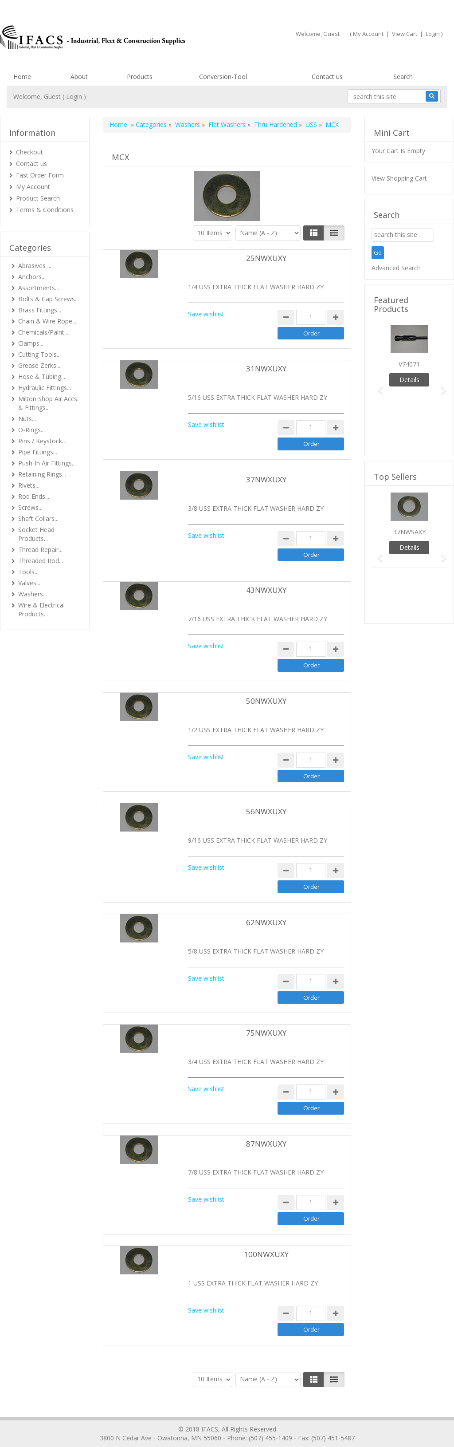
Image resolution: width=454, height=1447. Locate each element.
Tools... (28, 572)
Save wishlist (206, 314)
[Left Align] (313, 233)
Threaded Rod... (40, 560)
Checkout (29, 152)
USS (311, 124)
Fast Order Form (40, 175)
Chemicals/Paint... (43, 332)
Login (433, 34)
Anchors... (32, 276)
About (79, 76)
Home (22, 76)
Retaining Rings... (42, 474)
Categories (151, 124)
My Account (368, 34)
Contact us (327, 76)
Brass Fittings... (39, 310)
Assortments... (38, 288)
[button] (377, 386)
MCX (332, 124)
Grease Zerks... (39, 365)
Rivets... (28, 485)
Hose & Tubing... (41, 376)
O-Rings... (31, 430)
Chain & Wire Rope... (47, 321)
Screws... (30, 507)
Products (140, 76)
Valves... (29, 583)
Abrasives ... (34, 265)
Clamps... (30, 343)
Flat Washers (227, 124)
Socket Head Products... (36, 534)
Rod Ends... (33, 496)
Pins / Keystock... (42, 441)
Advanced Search (396, 268)
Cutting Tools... (39, 354)
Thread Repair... (40, 549)
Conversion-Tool (223, 76)
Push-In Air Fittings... (47, 463)
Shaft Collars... (38, 518)
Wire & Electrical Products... (41, 609)
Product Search (38, 198)
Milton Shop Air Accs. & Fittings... (48, 403)
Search (403, 76)
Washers (187, 124)
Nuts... (27, 418)
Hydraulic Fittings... (44, 387)
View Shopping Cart (399, 178)
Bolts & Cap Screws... (48, 299)
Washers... (32, 594)
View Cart (404, 34)
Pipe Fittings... (37, 452)
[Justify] (334, 233)
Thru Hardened (275, 124)
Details (409, 379)
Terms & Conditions (45, 209)
